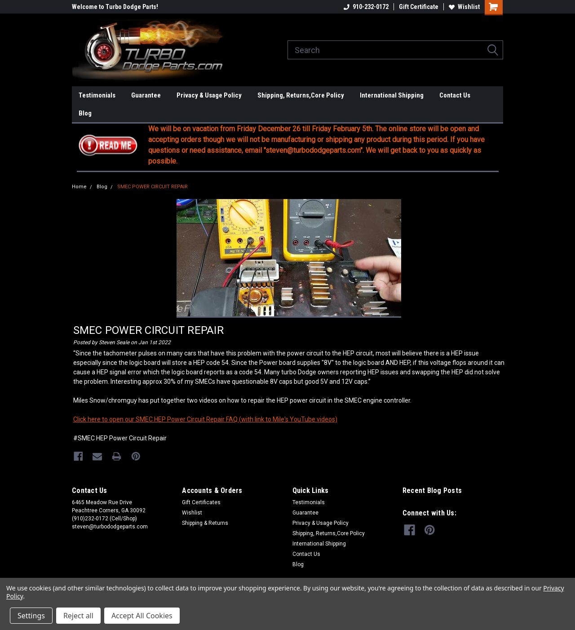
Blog (85, 113)
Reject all (78, 616)
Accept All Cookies (141, 616)
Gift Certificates (201, 502)
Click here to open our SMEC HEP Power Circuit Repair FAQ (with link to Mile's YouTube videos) (205, 419)
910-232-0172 (366, 6)
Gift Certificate (418, 6)
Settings (31, 616)
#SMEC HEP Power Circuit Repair (120, 438)
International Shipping (392, 95)
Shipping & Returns (205, 522)
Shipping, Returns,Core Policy (300, 95)
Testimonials (97, 95)
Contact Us (454, 95)
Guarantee (146, 95)
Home (79, 187)
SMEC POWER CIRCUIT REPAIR (152, 187)
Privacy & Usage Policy (209, 95)
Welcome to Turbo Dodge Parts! (115, 6)
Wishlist (464, 6)
